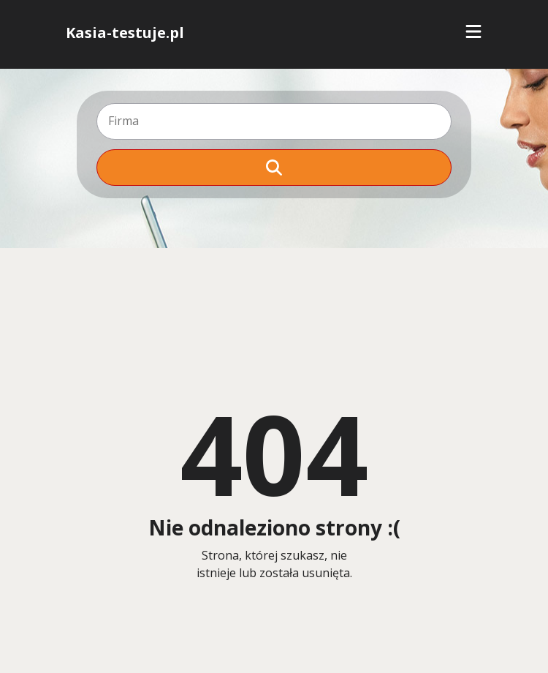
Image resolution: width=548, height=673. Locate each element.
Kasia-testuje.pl (125, 32)
